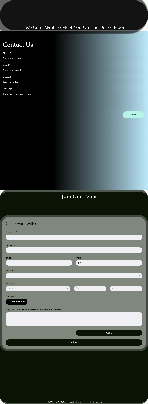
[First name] (73, 237)
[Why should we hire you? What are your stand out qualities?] (74, 319)
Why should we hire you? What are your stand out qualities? (34, 309)
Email (6, 65)
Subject (7, 77)
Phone (78, 257)
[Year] (125, 288)
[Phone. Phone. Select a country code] (81, 263)
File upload (11, 296)
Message (8, 88)
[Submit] (133, 114)
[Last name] (73, 250)
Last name (11, 245)
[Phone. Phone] (112, 263)
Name (6, 53)
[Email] (38, 263)
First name (11, 232)
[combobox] (74, 275)
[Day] (89, 288)
